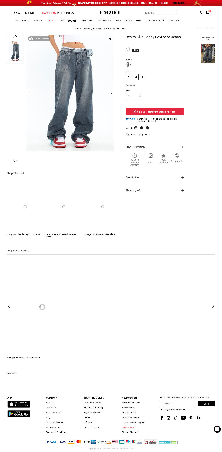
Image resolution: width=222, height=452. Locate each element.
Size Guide (130, 85)
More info (152, 121)
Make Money (128, 427)
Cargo (72, 21)
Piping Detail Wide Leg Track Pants (23, 234)
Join (206, 403)
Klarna (87, 417)
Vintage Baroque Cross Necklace (99, 234)
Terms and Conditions (56, 432)
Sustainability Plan (55, 422)
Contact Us (51, 407)
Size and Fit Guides (131, 402)
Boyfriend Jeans (119, 29)
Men (118, 20)
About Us (50, 402)
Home (78, 29)
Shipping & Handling (93, 407)
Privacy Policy (52, 427)
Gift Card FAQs (129, 412)
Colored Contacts (92, 427)
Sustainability (155, 20)
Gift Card (88, 422)
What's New (22, 20)
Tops (61, 20)
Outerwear (104, 20)
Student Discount (130, 432)
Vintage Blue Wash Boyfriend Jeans (23, 358)
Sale (50, 20)
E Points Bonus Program (133, 422)
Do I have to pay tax (131, 417)
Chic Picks (175, 20)
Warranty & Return (92, 402)
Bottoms (87, 20)
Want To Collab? (53, 412)
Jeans (106, 29)
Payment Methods (92, 412)
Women (38, 20)
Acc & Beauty (133, 20)
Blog (48, 417)
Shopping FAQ (128, 407)
